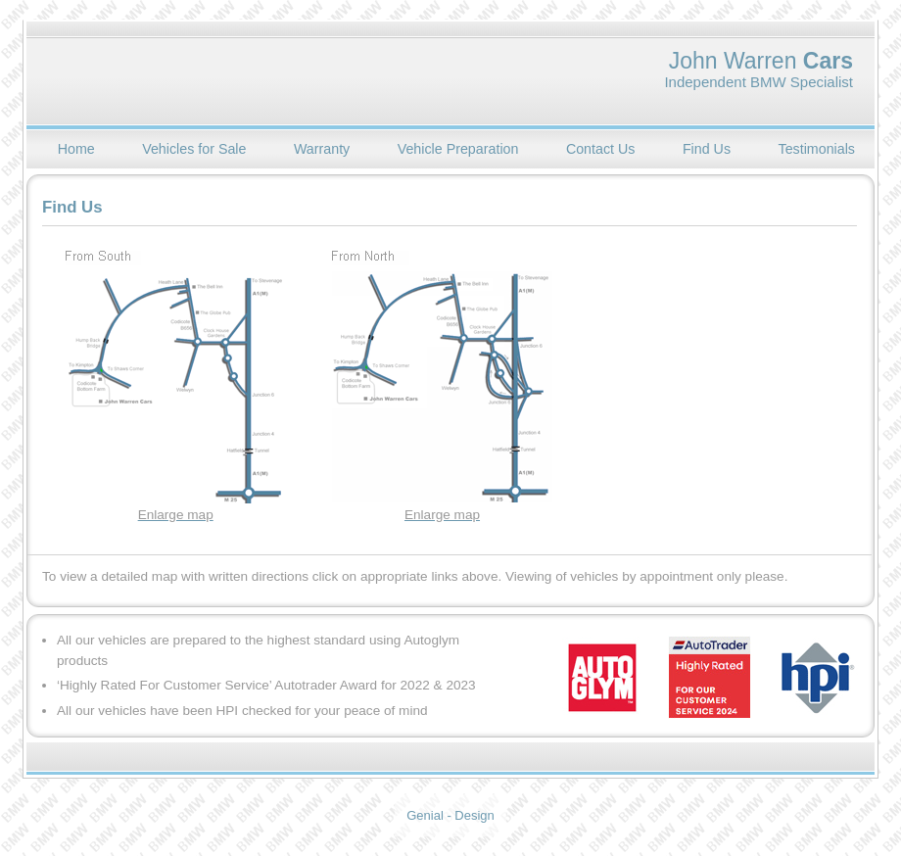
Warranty (322, 149)
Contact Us (601, 149)
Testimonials (817, 149)
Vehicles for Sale (194, 149)
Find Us (707, 149)
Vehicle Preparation (458, 149)
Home (76, 149)
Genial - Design (450, 815)
